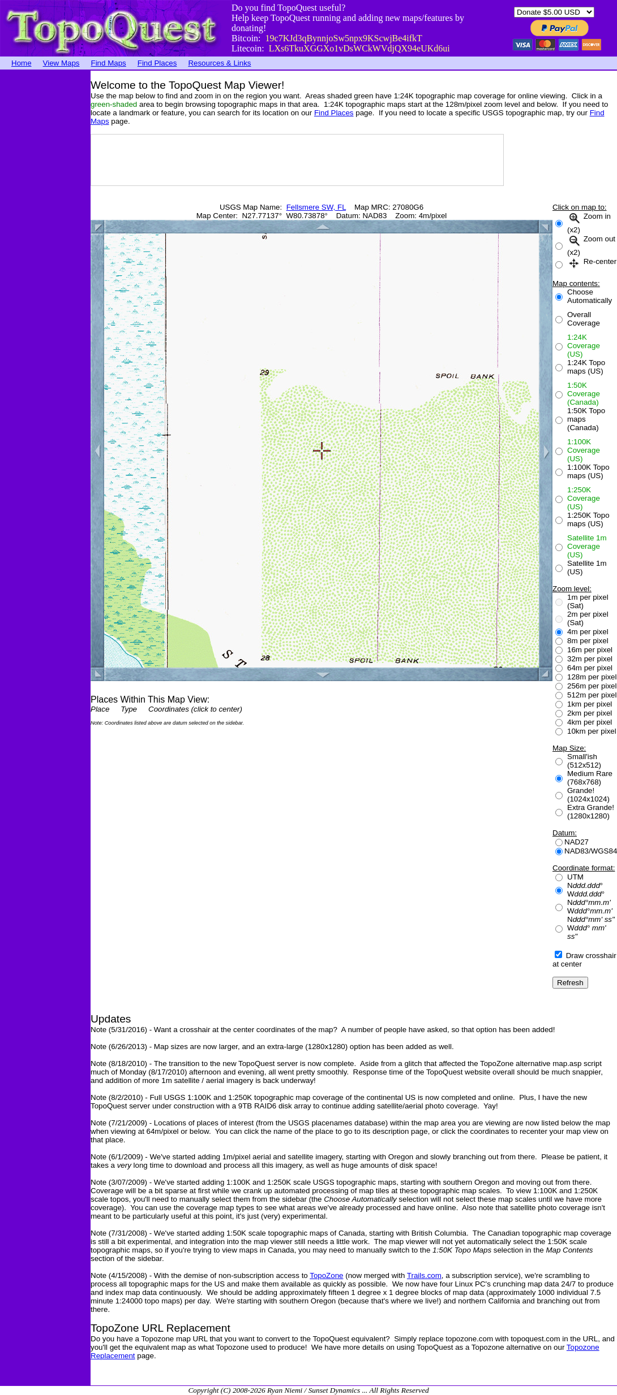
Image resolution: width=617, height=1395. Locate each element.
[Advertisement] (45, 240)
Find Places (157, 63)
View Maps (61, 63)
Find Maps (108, 63)
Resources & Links (219, 63)
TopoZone (326, 1275)
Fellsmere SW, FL (316, 207)
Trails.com (424, 1275)
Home (21, 63)
